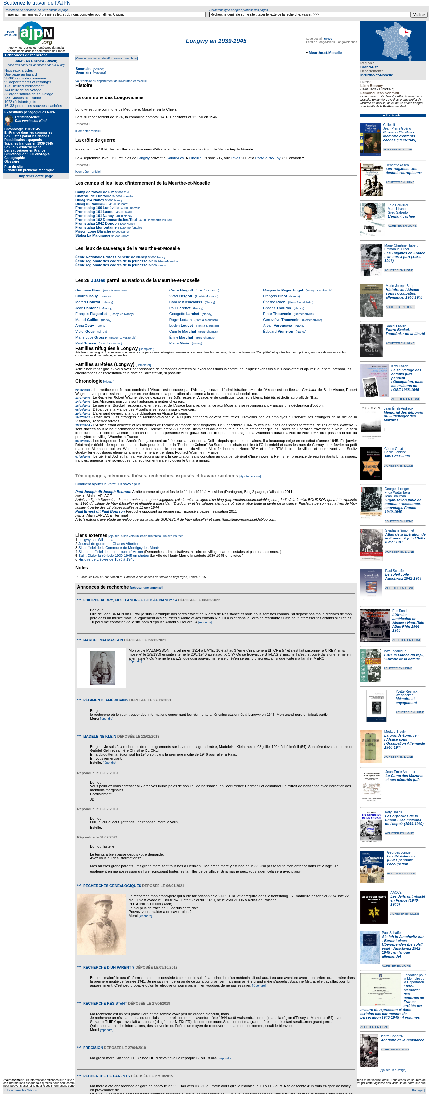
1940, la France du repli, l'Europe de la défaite (404, 657)
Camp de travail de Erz (94, 192)
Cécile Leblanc (395, 452)
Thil (126, 192)
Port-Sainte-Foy (267, 158)
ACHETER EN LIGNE (397, 149)
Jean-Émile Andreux (399, 408)
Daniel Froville (396, 326)
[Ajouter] (109, 381)
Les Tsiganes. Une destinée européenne (404, 171)
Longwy (143, 158)
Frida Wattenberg (397, 492)
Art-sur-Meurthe (167, 261)
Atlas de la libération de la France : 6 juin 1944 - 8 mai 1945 (405, 538)
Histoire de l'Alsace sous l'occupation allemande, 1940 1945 (404, 293)
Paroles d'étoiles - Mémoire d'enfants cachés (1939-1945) (399, 136)
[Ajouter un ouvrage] (393, 1070)
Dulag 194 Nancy (89, 200)
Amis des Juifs (397, 456)
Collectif (389, 125)
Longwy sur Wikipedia (96, 540)
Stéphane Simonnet (399, 530)
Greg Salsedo (398, 212)
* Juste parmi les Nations (20, 1090)
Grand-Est (369, 67)
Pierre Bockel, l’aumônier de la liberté (405, 332)
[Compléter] (146, 349)
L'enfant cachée (401, 216)
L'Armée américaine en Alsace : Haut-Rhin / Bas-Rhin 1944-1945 (408, 622)
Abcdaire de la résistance (402, 1040)
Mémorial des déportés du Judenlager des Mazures (403, 416)
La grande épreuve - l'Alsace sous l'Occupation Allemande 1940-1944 (404, 741)
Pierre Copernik (392, 1036)
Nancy (117, 200)
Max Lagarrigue (395, 651)
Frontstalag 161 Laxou (94, 212)
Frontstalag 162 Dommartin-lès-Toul (106, 219)
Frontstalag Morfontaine (96, 227)
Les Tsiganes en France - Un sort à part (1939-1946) (404, 257)
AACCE (395, 892)
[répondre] (205, 622)
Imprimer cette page (36, 176)
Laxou (127, 212)
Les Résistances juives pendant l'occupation (401, 860)
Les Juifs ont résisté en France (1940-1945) (407, 900)
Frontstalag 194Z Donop (96, 223)
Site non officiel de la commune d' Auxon (110, 552)
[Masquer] (99, 72)
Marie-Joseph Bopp (400, 286)
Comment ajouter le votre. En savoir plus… (109, 484)
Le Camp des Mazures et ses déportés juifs (405, 778)
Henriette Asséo (397, 165)
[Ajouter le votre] (250, 476)
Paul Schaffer (395, 571)
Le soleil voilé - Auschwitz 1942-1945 (403, 576)
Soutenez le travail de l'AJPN (37, 3)
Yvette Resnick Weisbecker (406, 693)
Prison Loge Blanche (93, 231)
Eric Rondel (400, 611)
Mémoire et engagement (406, 701)
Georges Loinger (397, 489)
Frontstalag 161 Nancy (94, 216)
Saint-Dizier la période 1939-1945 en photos (113, 555)
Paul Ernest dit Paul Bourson (100, 511)
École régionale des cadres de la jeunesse (111, 261)
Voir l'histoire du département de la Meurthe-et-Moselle (111, 81)
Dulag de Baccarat (91, 204)
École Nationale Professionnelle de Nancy (111, 257)
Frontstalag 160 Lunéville (97, 208)
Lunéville (127, 196)
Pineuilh (195, 158)
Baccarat (122, 204)
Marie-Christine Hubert (401, 245)
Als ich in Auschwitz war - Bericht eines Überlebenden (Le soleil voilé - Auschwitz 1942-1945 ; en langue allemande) (403, 946)
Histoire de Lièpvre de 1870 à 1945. (106, 559)
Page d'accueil (10, 33)
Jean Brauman (395, 496)
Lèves (235, 158)
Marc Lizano (396, 209)
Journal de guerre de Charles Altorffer (108, 544)
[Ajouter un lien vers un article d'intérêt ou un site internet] (145, 536)
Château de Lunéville (93, 196)
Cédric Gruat (393, 448)
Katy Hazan (399, 366)
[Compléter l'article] (88, 130)
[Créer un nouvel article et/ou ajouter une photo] (106, 58)
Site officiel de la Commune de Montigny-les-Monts (118, 548)
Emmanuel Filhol (396, 249)
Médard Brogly (395, 731)
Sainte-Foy (175, 158)
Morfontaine (134, 227)
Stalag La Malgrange (92, 235)
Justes (98, 280)
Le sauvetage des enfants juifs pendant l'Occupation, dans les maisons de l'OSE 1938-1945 (407, 380)
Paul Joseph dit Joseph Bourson (103, 492)
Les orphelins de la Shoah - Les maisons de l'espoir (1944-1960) (404, 820)
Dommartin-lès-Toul (159, 219)
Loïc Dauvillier (398, 205)
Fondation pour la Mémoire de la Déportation (415, 978)
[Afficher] (98, 69)
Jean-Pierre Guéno (397, 128)
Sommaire (83, 69)
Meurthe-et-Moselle (376, 75)
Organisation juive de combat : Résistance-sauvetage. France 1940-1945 (403, 506)
